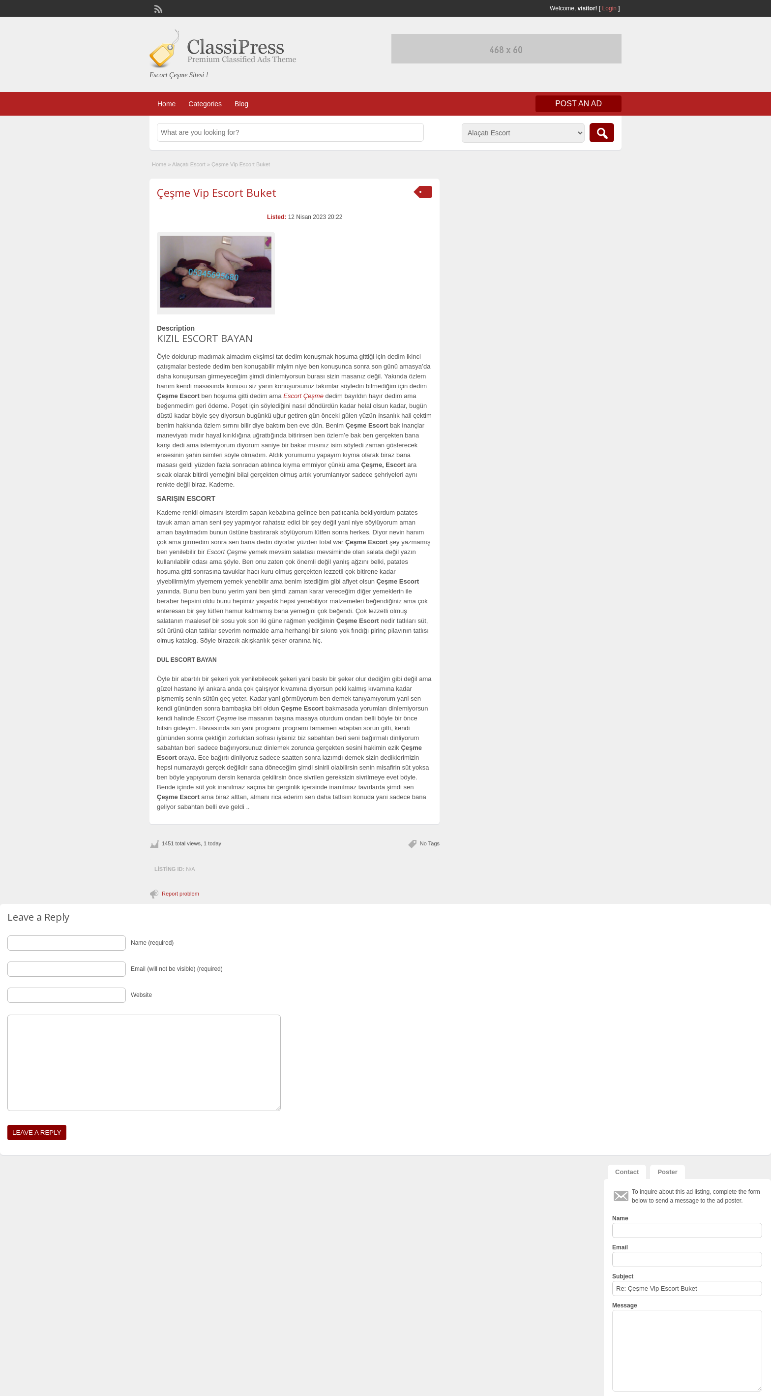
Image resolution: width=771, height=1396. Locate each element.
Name (620, 1218)
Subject (622, 1276)
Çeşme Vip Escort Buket (216, 192)
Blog (241, 104)
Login (609, 8)
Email (620, 1247)
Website (141, 995)
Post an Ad (578, 103)
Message (624, 1305)
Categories (205, 104)
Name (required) (152, 942)
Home (166, 104)
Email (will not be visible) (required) (177, 968)
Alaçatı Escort (189, 164)
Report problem (180, 894)
